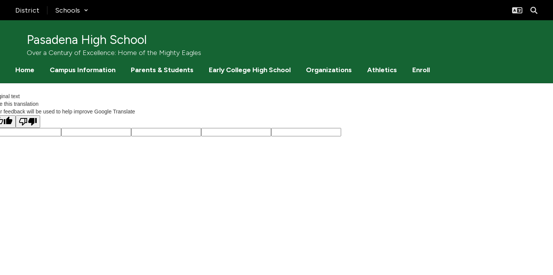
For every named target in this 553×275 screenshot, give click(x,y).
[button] (71, 10)
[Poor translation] (28, 121)
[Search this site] (534, 10)
